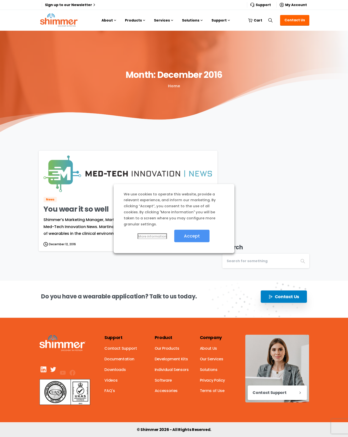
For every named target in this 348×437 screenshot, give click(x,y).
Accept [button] (192, 236)
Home (174, 86)
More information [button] (152, 236)
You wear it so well (76, 209)
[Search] (259, 261)
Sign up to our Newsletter (70, 5)
